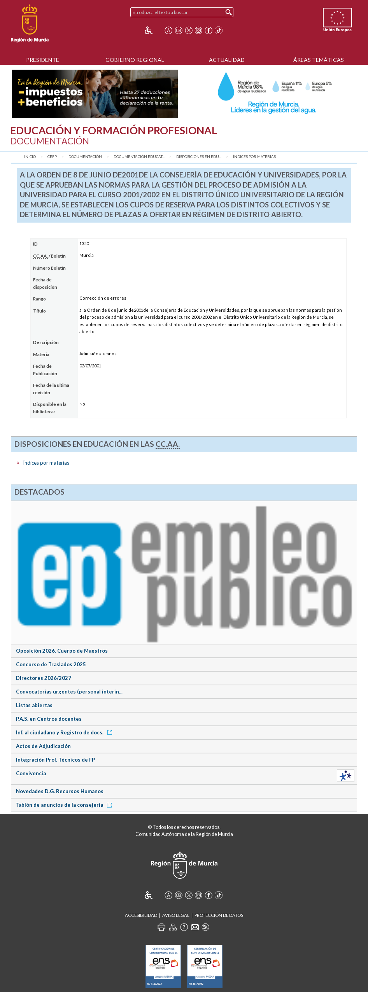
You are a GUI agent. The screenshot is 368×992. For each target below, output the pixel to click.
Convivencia (31, 773)
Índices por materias (254, 157)
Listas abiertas (34, 705)
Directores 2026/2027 (43, 678)
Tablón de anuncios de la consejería (65, 805)
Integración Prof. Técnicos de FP (55, 760)
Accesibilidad (141, 915)
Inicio (30, 157)
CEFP (52, 157)
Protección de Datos (219, 915)
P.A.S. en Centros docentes (49, 719)
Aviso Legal (175, 915)
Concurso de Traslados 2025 (51, 664)
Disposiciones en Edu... (198, 157)
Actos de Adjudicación (43, 746)
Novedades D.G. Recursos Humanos (59, 791)
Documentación (85, 157)
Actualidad (227, 59)
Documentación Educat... (139, 157)
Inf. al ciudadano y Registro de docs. (65, 732)
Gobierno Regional (134, 59)
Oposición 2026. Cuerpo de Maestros (62, 651)
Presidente (42, 59)
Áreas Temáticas (318, 59)
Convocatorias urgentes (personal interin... (69, 691)
